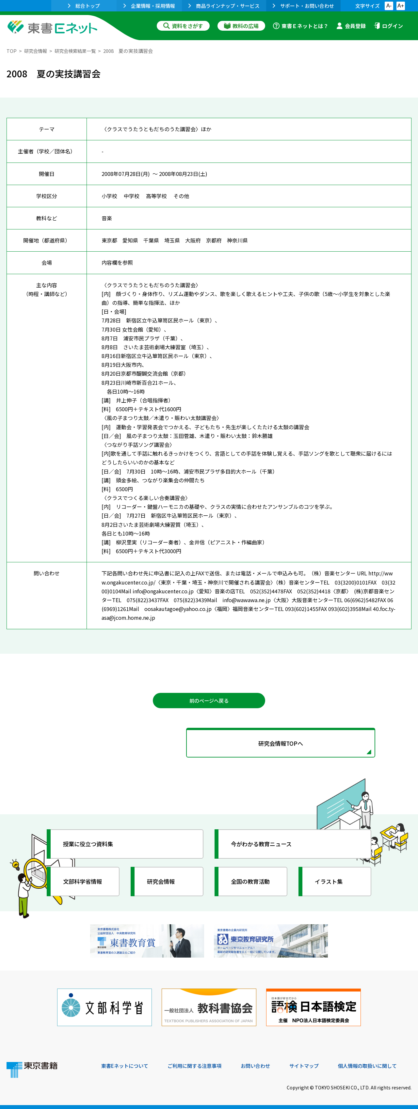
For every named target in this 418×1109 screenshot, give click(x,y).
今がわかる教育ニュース (264, 846)
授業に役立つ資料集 (90, 846)
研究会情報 (36, 50)
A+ (400, 5)
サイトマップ (314, 1065)
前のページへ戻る (209, 701)
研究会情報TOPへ (209, 745)
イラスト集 (330, 883)
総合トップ (84, 5)
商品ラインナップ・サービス (224, 5)
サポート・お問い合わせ (303, 5)
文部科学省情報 (84, 883)
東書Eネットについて (126, 1065)
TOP (12, 50)
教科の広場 (241, 26)
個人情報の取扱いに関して (380, 1065)
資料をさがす (183, 26)
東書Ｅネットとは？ (301, 26)
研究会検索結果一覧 (78, 50)
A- (389, 5)
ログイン (388, 26)
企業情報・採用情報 (149, 5)
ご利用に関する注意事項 (199, 1065)
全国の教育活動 (252, 883)
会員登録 (351, 26)
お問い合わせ (263, 1065)
